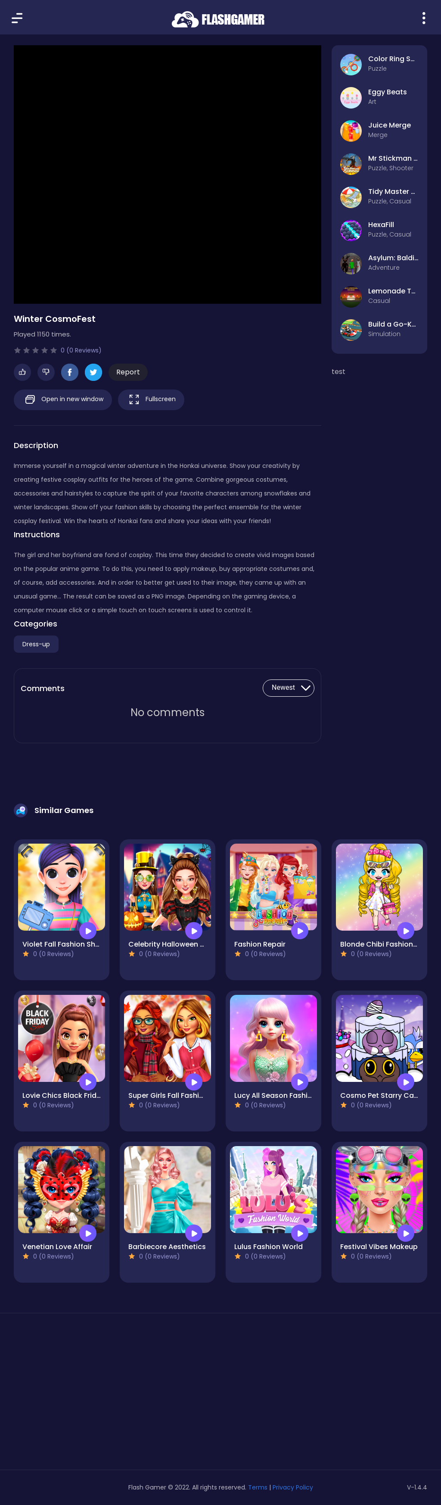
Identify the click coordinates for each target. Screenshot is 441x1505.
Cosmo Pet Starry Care (380, 1095)
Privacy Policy (293, 1487)
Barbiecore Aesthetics (167, 1247)
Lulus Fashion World (268, 1247)
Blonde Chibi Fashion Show (387, 944)
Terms (257, 1487)
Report (128, 372)
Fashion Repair (260, 944)
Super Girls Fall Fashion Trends (181, 1095)
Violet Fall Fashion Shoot (65, 944)
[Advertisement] (79, 1395)
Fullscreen (151, 399)
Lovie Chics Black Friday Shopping (81, 1095)
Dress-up (36, 644)
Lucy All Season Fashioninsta (284, 1095)
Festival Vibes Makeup (379, 1247)
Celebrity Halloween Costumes (182, 944)
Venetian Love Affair (57, 1247)
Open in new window (62, 399)
